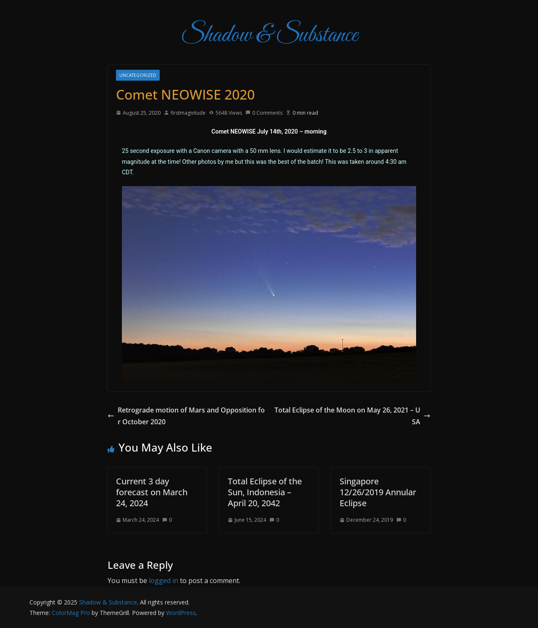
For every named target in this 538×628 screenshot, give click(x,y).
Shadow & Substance (269, 35)
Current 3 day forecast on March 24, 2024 (151, 492)
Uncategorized (137, 75)
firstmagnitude (188, 112)
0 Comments (263, 112)
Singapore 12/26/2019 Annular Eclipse (378, 492)
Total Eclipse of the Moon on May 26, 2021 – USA (352, 416)
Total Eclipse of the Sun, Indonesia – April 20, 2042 (265, 492)
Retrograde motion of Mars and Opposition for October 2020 (186, 416)
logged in (163, 580)
